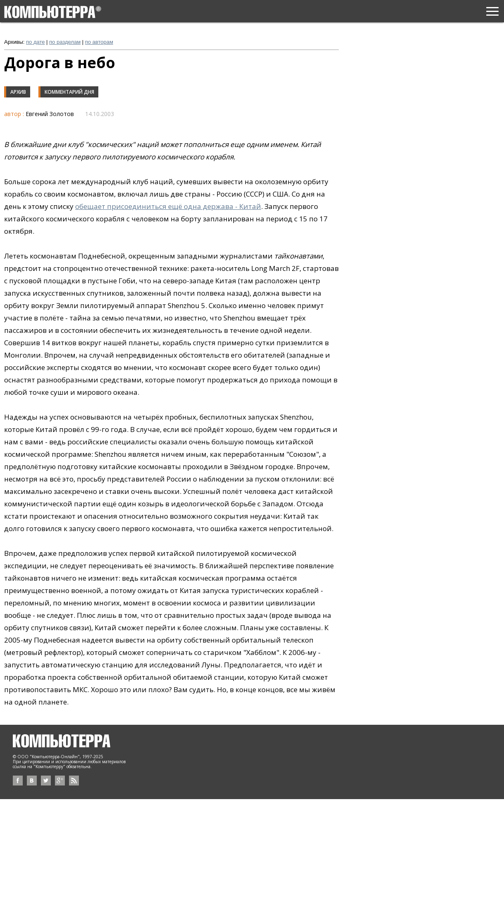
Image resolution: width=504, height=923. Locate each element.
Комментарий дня (69, 91)
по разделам (65, 42)
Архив (18, 91)
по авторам (99, 42)
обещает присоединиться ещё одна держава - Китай (168, 206)
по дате (35, 42)
